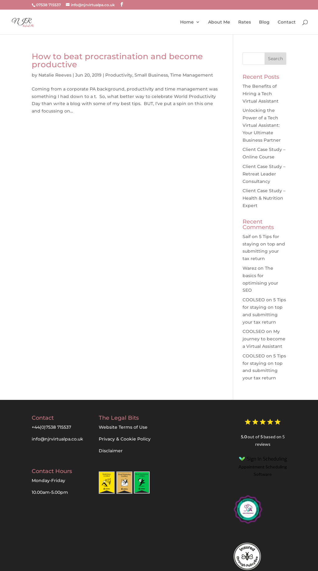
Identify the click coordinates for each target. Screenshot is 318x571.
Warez (250, 268)
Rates (244, 22)
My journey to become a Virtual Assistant (264, 339)
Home (187, 22)
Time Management (191, 75)
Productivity (118, 75)
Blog (264, 22)
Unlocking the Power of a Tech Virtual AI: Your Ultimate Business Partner (262, 125)
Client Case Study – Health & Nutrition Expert (264, 198)
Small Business (151, 75)
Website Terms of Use (123, 427)
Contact (287, 22)
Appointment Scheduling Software (262, 465)
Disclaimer (111, 451)
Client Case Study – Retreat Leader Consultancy (264, 174)
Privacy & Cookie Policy (125, 439)
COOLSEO (254, 300)
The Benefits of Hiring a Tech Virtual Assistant (261, 93)
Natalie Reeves (55, 75)
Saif (247, 236)
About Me (219, 22)
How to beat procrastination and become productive (117, 60)
